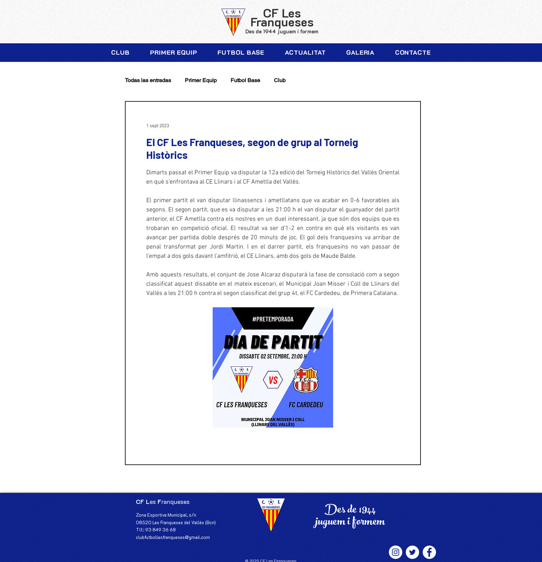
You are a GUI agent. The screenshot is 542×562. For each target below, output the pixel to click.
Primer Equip (201, 80)
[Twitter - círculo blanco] (412, 552)
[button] (121, 52)
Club (280, 80)
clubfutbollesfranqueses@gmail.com (173, 537)
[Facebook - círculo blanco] (429, 552)
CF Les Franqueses (282, 17)
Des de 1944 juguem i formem (281, 31)
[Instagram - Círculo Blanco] (395, 552)
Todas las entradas (148, 80)
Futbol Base (245, 80)
